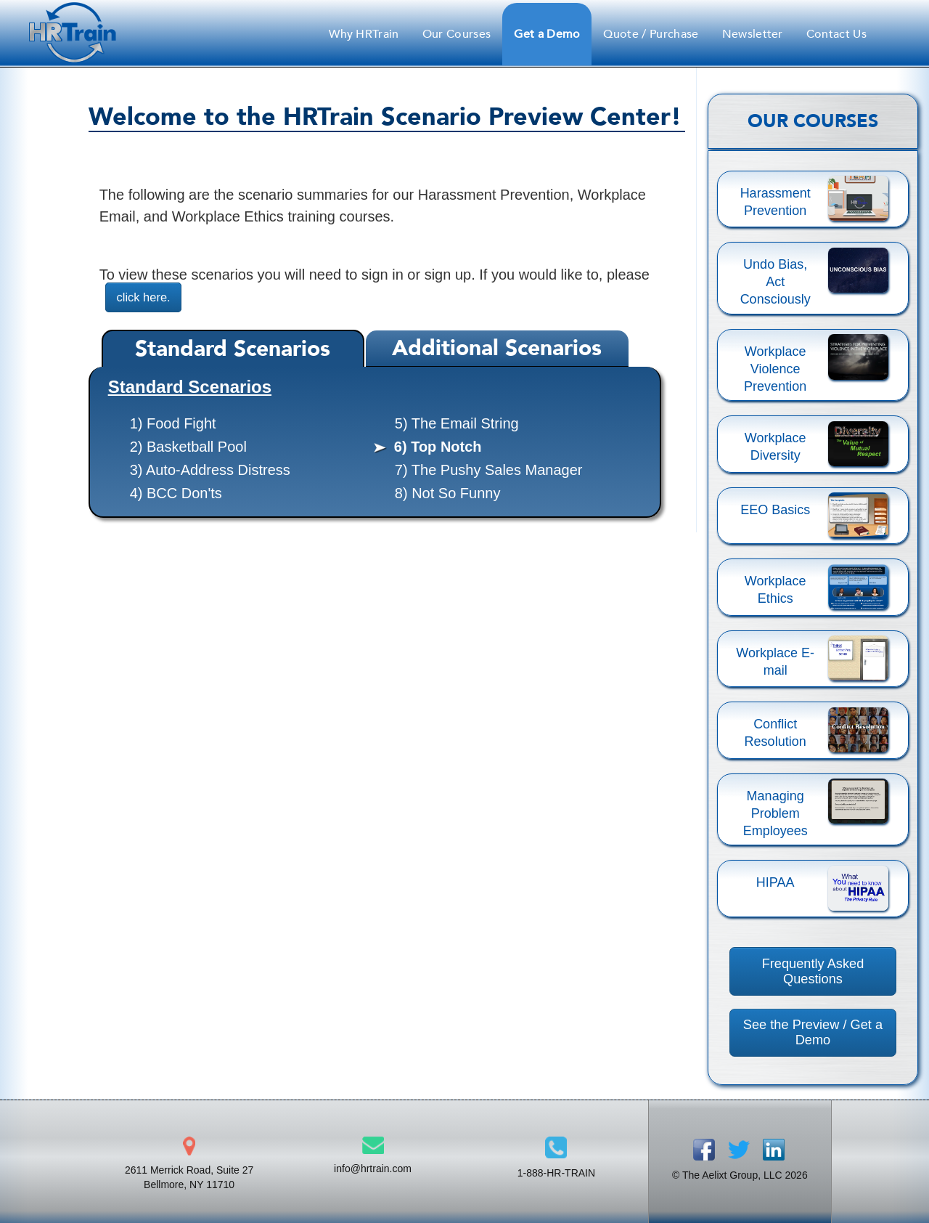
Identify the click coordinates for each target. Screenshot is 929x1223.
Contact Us (836, 34)
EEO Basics (775, 510)
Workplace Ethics (775, 590)
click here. (146, 297)
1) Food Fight (173, 424)
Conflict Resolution (775, 733)
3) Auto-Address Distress (210, 471)
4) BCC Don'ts (176, 494)
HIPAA (775, 882)
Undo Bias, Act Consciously (775, 281)
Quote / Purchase (650, 34)
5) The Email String (457, 424)
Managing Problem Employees (775, 813)
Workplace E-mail (775, 662)
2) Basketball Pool (188, 447)
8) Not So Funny (448, 494)
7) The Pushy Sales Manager (489, 471)
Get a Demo (547, 34)
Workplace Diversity (775, 447)
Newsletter (752, 34)
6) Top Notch (438, 447)
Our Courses (456, 34)
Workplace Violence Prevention (775, 369)
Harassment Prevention (775, 202)
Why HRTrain (364, 34)
